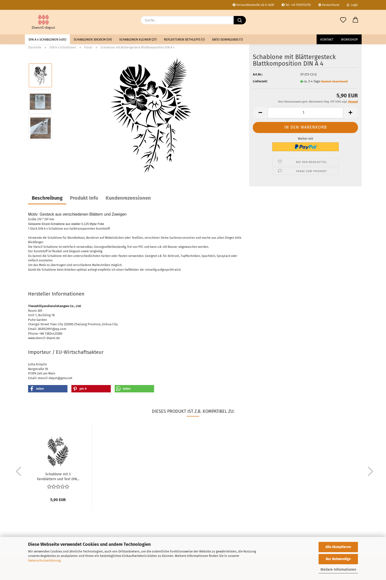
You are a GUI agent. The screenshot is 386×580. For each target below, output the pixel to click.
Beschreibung (47, 198)
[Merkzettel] (343, 20)
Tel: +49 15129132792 (296, 5)
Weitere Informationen (338, 569)
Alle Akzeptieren (338, 547)
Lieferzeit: (260, 81)
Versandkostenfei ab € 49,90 (253, 5)
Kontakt (327, 39)
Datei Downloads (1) (227, 39)
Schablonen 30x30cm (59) (93, 39)
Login (352, 5)
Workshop (349, 39)
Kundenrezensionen (128, 198)
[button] (355, 20)
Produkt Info (84, 198)
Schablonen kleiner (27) (138, 39)
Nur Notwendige (338, 559)
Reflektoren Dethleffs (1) (184, 39)
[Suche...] (240, 20)
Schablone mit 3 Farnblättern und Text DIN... (58, 476)
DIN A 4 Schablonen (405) (47, 39)
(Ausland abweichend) (334, 81)
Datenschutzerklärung (44, 560)
